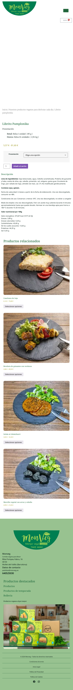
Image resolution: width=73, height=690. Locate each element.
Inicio (4, 109)
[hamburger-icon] (65, 10)
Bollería (7, 595)
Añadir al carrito (19, 166)
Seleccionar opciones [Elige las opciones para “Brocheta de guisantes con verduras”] (13, 374)
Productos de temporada (17, 590)
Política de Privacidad (37, 672)
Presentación (13, 154)
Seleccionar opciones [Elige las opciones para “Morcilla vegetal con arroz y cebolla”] (13, 510)
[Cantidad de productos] (6, 166)
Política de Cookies (36, 677)
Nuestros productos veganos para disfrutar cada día (31, 109)
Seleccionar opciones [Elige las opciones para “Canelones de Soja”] (13, 306)
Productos (9, 586)
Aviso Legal (36, 667)
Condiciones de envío (36, 662)
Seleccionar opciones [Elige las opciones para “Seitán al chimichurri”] (13, 442)
